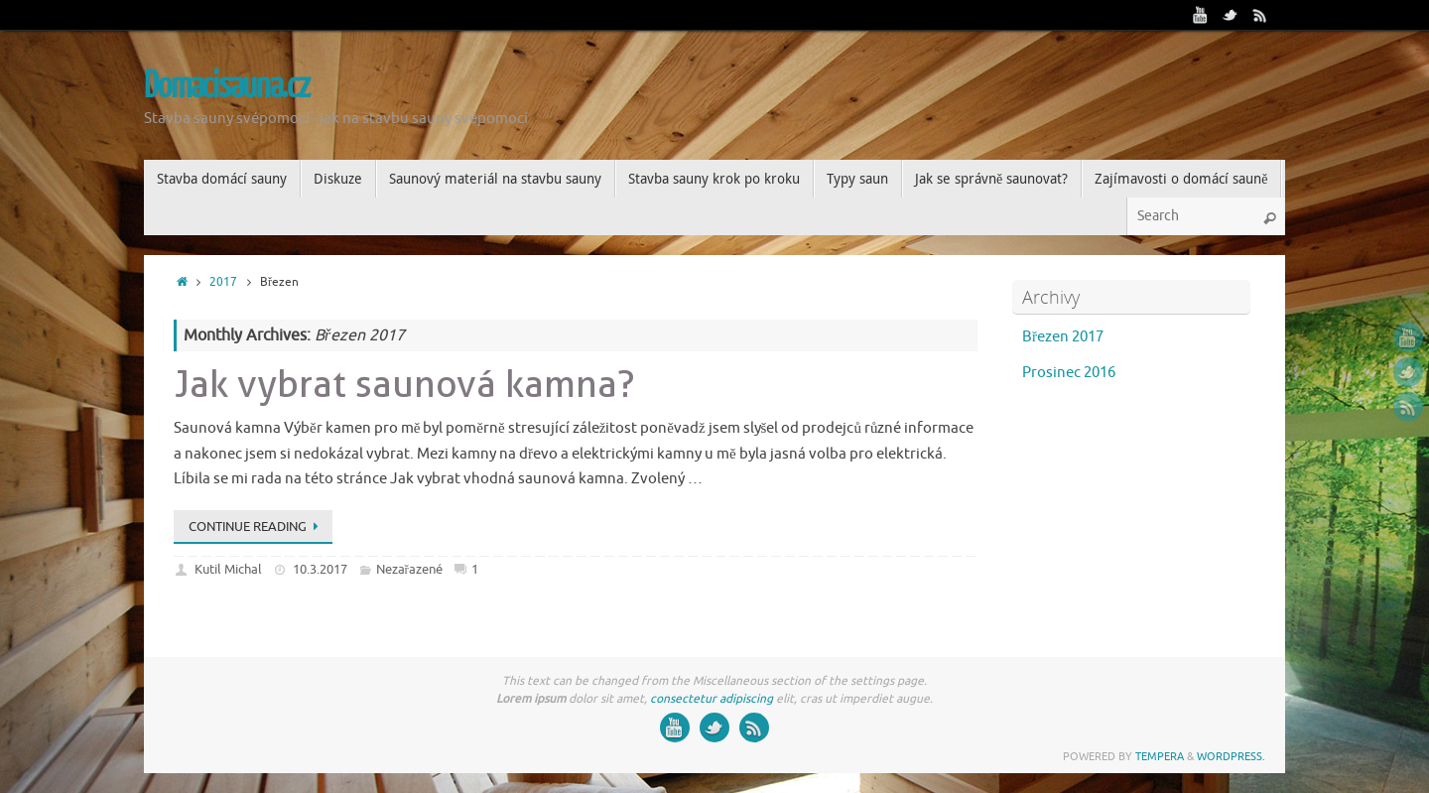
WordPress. (1231, 756)
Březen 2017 (1063, 337)
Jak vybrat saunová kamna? (404, 383)
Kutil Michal (228, 569)
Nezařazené (409, 569)
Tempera (1159, 756)
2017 (223, 282)
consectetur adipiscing (711, 699)
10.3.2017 (320, 569)
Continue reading (257, 526)
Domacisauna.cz (227, 86)
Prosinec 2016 (1068, 372)
